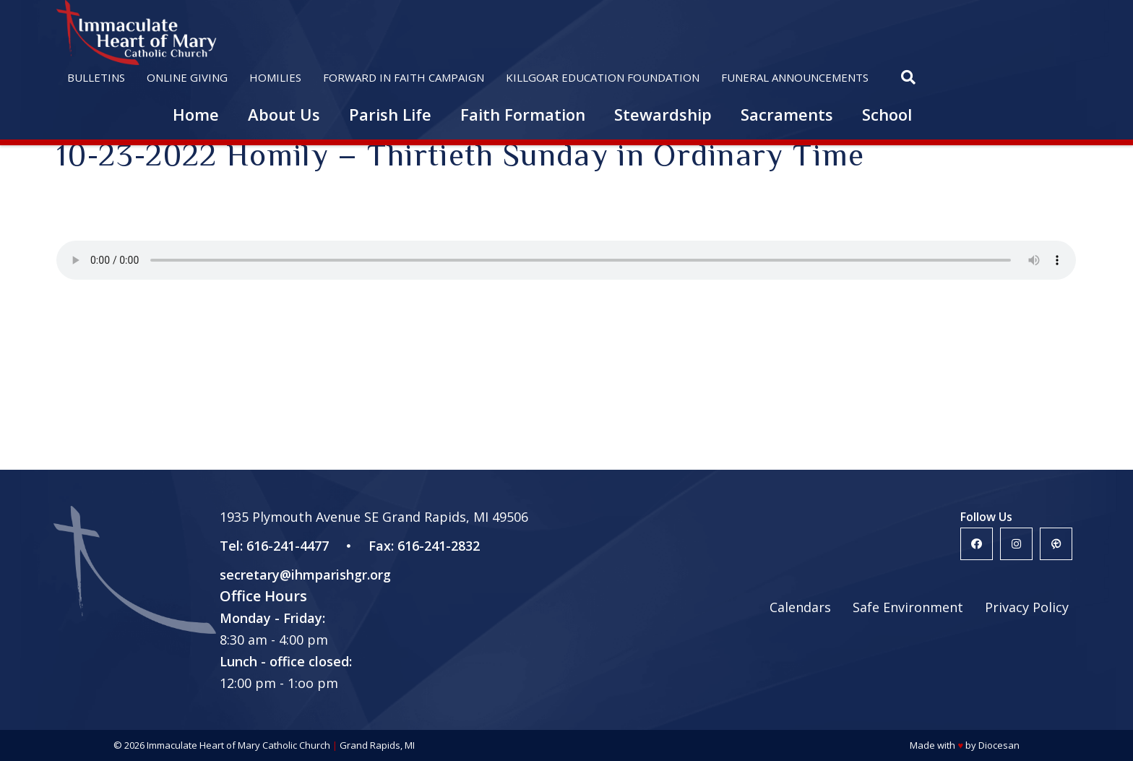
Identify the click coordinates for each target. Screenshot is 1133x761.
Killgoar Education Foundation (602, 77)
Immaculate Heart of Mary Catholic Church (238, 745)
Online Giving (187, 77)
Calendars (800, 607)
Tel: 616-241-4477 (274, 545)
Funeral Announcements (795, 77)
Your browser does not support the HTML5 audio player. (566, 260)
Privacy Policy (1027, 607)
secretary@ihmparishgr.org (305, 574)
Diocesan (999, 745)
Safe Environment (908, 607)
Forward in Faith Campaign (403, 77)
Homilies (275, 77)
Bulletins (96, 77)
